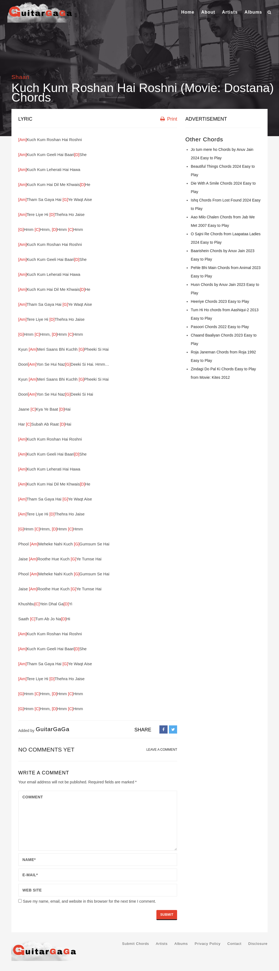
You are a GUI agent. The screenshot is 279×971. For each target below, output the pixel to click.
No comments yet (46, 749)
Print (168, 119)
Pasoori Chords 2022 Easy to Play (220, 327)
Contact (235, 944)
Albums (253, 12)
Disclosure (258, 944)
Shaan (20, 77)
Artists (230, 12)
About (208, 12)
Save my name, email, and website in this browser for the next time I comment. (89, 901)
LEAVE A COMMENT (161, 750)
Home (187, 12)
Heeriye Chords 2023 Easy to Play (220, 301)
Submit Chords (135, 944)
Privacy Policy (208, 944)
